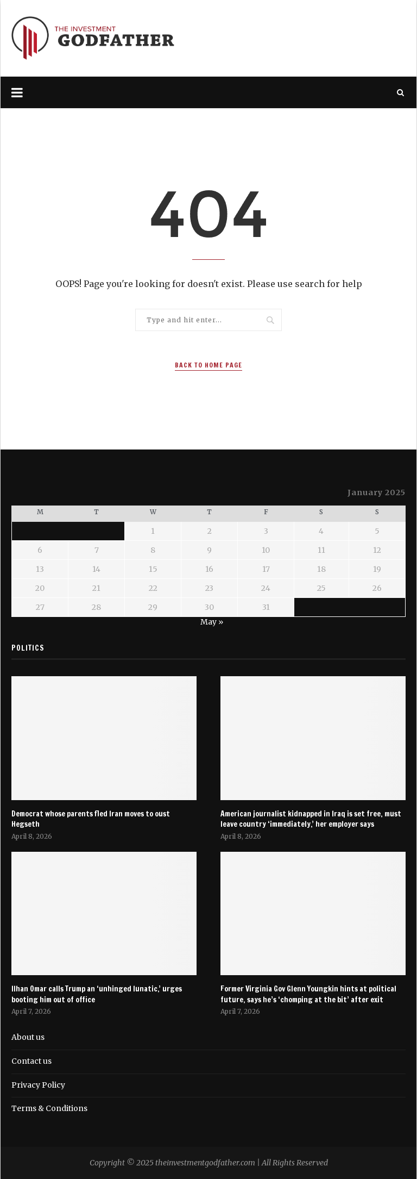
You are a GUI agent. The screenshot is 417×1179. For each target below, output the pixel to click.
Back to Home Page (208, 365)
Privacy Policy (38, 1085)
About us (28, 1037)
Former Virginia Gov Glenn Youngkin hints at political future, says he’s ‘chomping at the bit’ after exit (308, 994)
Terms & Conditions (49, 1108)
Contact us (31, 1061)
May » (211, 622)
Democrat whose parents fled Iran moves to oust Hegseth (90, 819)
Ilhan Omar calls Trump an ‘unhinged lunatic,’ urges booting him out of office (96, 994)
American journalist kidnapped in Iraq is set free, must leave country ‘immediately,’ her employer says (310, 819)
